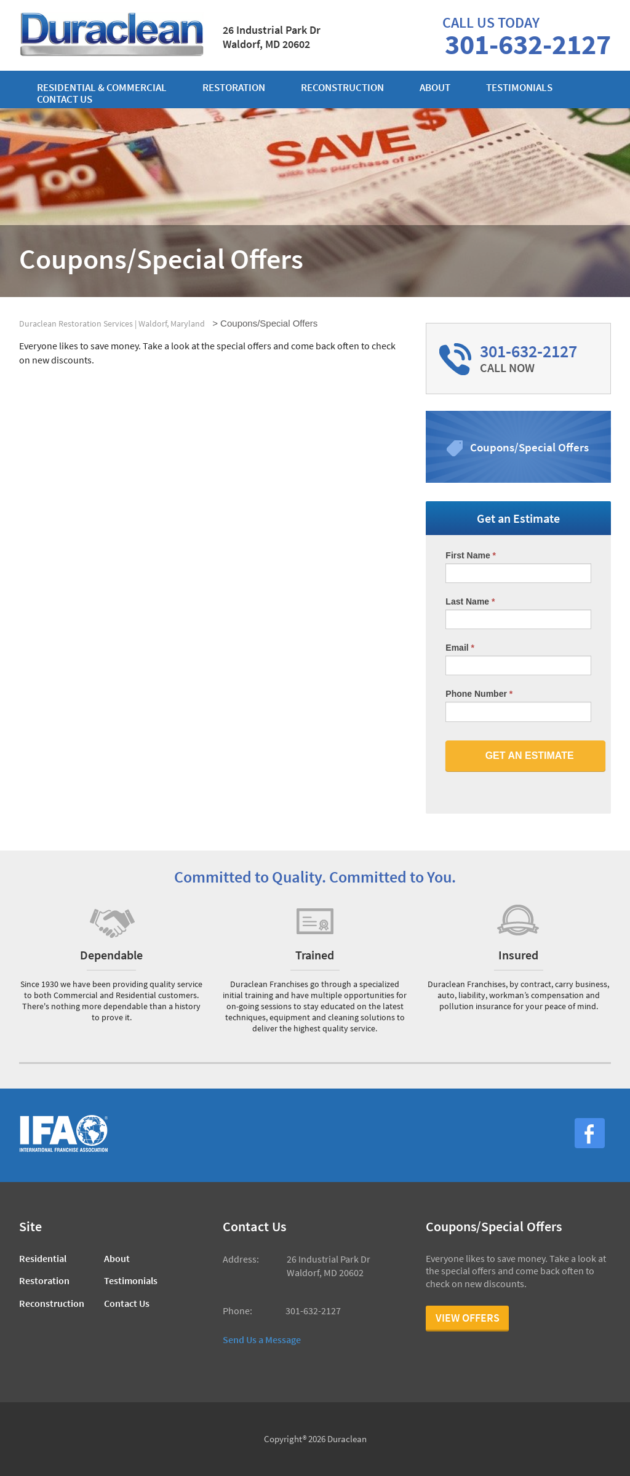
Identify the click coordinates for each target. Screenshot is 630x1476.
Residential (42, 1258)
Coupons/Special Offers (529, 447)
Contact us (64, 99)
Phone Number (478, 694)
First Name (470, 555)
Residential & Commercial (102, 87)
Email (459, 648)
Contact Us (127, 1303)
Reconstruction (342, 87)
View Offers (468, 1318)
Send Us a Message (262, 1339)
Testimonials (519, 87)
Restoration (233, 87)
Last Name (470, 601)
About (435, 87)
